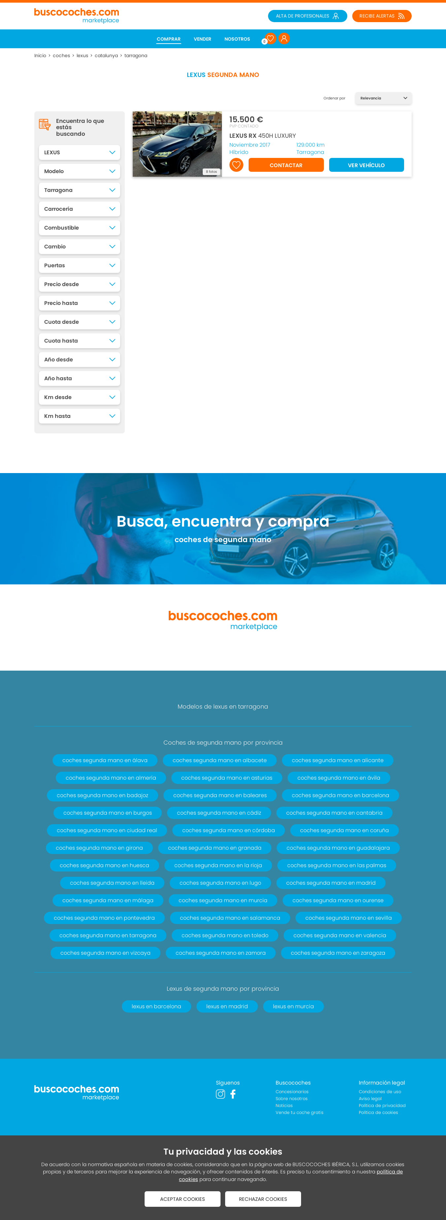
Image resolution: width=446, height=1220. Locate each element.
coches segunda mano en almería (111, 778)
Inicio (40, 55)
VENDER (202, 39)
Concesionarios (292, 1092)
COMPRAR (169, 39)
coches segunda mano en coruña (344, 830)
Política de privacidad (382, 1105)
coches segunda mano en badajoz (102, 795)
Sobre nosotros (292, 1098)
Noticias (284, 1105)
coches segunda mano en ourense (338, 900)
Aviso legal (370, 1098)
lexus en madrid (227, 1006)
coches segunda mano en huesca (104, 865)
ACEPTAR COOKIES (182, 1199)
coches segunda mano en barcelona (340, 795)
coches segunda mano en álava (105, 760)
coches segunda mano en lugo (220, 883)
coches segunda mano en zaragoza (338, 953)
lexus (82, 55)
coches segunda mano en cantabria (334, 813)
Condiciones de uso (380, 1092)
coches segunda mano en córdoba (228, 830)
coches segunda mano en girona (99, 848)
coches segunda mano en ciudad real (107, 830)
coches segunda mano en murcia (223, 900)
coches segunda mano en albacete (220, 760)
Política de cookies (378, 1112)
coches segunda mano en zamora (221, 953)
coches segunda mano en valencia (339, 935)
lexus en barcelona (156, 1006)
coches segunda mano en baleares (220, 795)
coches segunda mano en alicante (338, 760)
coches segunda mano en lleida (112, 883)
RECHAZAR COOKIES (263, 1199)
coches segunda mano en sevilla (348, 918)
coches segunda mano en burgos (107, 813)
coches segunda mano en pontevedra (104, 918)
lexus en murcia (293, 1006)
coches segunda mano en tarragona (107, 935)
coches (61, 55)
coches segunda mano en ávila (338, 778)
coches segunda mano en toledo (225, 935)
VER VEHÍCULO (366, 165)
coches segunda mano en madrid (331, 883)
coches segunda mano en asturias (226, 778)
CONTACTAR (286, 165)
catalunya (106, 55)
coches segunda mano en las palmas (336, 865)
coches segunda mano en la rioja (218, 865)
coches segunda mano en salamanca (230, 918)
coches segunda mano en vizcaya (105, 953)
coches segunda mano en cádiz (219, 813)
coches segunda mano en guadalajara (338, 848)
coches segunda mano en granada (214, 848)
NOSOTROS (237, 39)
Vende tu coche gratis (300, 1112)
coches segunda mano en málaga (108, 900)
